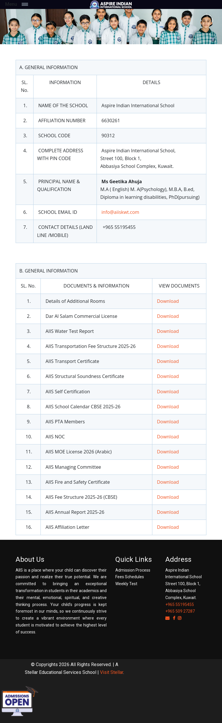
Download (168, 301)
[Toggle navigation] (31, 4)
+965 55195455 (179, 604)
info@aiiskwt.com (120, 212)
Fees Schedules (129, 576)
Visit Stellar (111, 672)
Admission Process (132, 570)
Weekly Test (126, 583)
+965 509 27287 (180, 611)
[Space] (111, 4)
